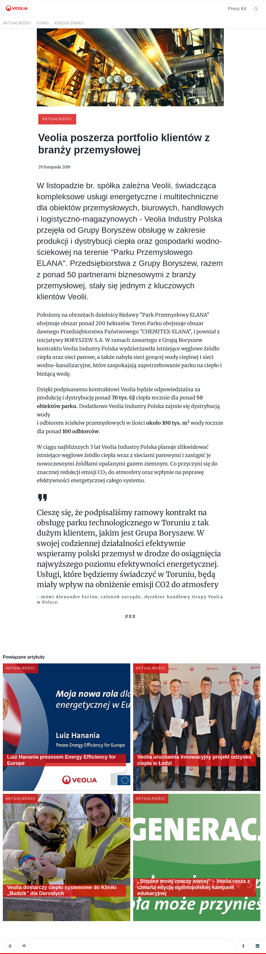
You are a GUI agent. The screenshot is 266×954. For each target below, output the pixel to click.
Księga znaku (69, 23)
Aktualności (17, 23)
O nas (43, 23)
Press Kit (237, 8)
